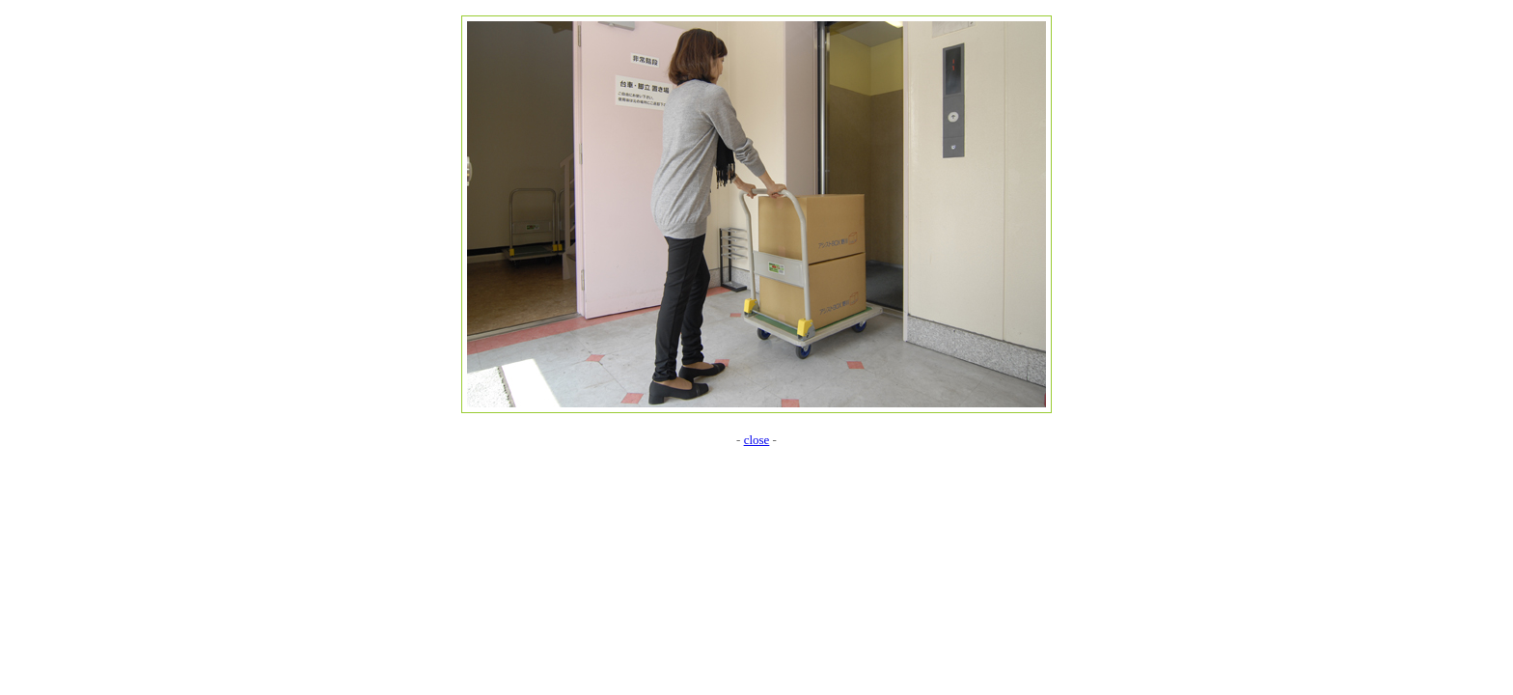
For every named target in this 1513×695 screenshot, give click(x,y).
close (757, 439)
